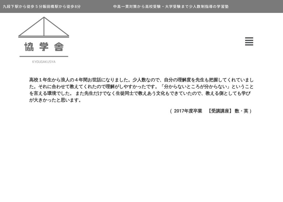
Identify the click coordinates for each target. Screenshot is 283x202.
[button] (249, 41)
